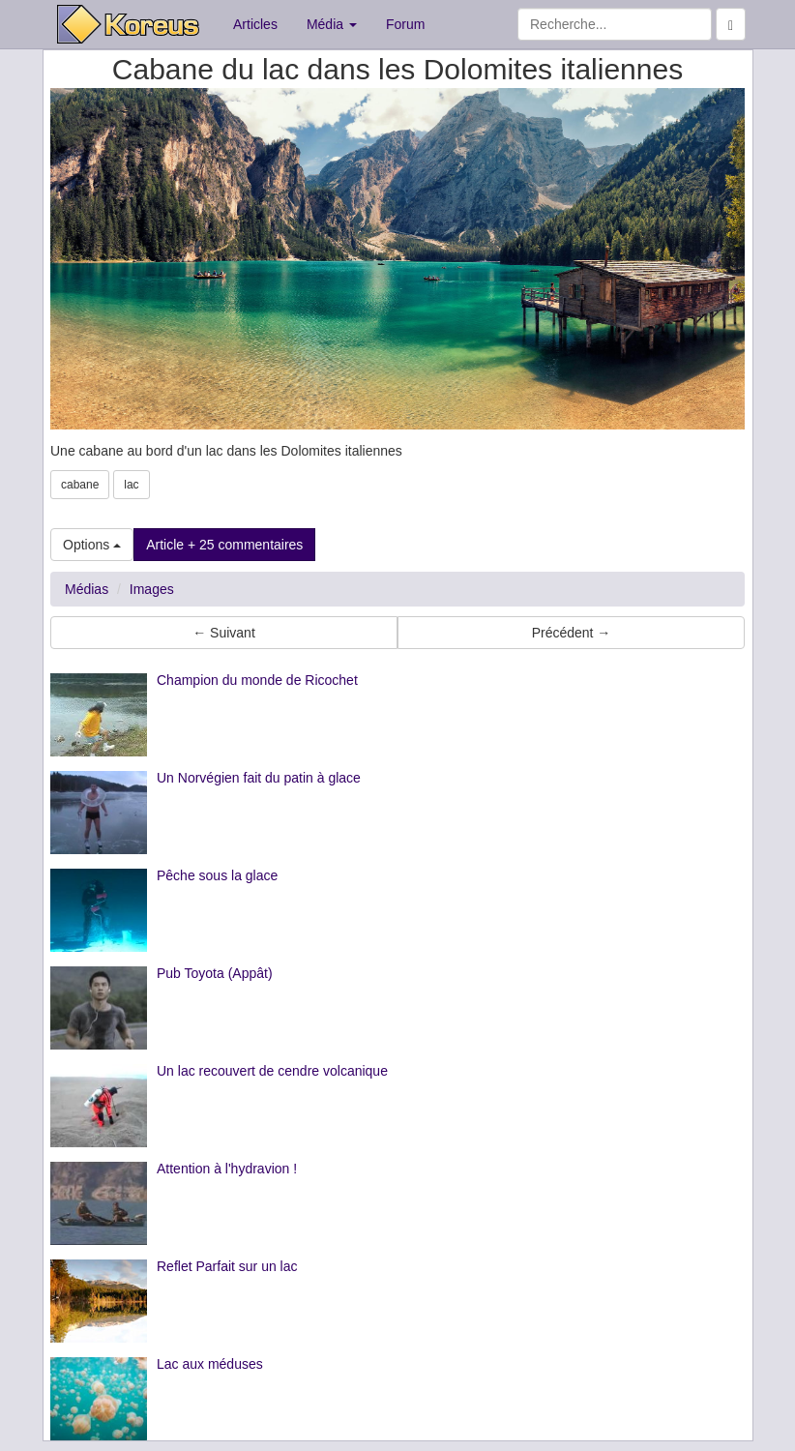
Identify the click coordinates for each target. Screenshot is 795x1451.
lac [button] (131, 484)
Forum (405, 24)
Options (92, 544)
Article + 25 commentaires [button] (224, 544)
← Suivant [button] (223, 632)
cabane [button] (80, 484)
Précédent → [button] (571, 632)
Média (332, 24)
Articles (255, 24)
